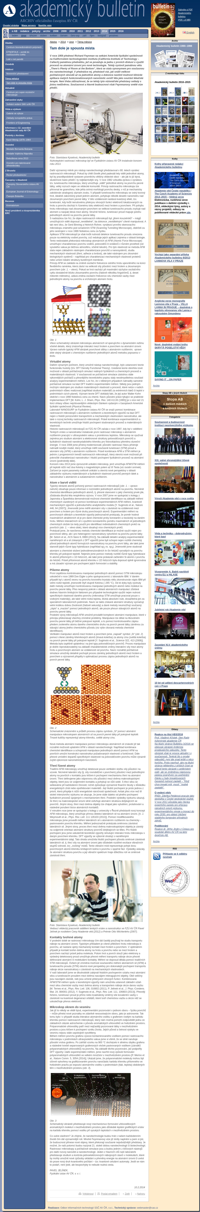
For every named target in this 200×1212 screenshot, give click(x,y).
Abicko (53, 42)
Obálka (9, 43)
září (85, 35)
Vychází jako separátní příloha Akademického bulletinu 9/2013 (172, 256)
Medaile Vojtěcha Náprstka (19, 153)
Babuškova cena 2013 (17, 158)
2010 (72, 31)
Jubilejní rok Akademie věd (170, 609)
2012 (88, 31)
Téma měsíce (12, 78)
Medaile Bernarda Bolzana (19, 149)
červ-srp (75, 35)
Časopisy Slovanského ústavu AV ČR (22, 185)
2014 (104, 31)
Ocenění (9, 145)
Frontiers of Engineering (18, 123)
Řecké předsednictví (16, 175)
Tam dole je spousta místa (19, 83)
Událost (9, 69)
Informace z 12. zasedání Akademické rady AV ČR (18, 129)
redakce (24, 31)
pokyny (36, 31)
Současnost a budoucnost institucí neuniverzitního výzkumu (174, 424)
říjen (92, 35)
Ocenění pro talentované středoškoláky (18, 164)
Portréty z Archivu (14, 135)
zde (188, 212)
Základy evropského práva (19, 118)
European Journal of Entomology (22, 191)
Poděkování (161, 825)
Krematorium (12, 205)
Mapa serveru (29, 25)
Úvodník (9, 64)
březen (33, 35)
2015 (112, 31)
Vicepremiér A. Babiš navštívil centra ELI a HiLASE (172, 573)
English (188, 32)
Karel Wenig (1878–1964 (18, 140)
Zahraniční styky (14, 100)
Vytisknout (88, 1193)
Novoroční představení (17, 73)
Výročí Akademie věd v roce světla (174, 498)
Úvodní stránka (11, 25)
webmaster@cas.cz (147, 1207)
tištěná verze (176, 197)
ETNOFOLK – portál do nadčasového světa (17, 53)
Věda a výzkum (13, 109)
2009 (64, 31)
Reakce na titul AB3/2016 (169, 734)
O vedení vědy (163, 792)
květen (53, 35)
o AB (14, 31)
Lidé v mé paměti (14, 59)
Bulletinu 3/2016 (174, 762)
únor (23, 35)
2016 (121, 31)
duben (43, 35)
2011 (80, 31)
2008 (55, 31)
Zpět (127, 1193)
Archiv (156, 385)
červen (63, 35)
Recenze (9, 201)
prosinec (113, 35)
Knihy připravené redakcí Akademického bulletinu (169, 166)
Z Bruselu (10, 170)
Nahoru (141, 1193)
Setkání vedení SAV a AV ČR (20, 104)
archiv (46, 31)
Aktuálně (9, 88)
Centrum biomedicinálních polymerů (23, 47)
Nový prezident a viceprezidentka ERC (22, 211)
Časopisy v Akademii (16, 180)
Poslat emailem (109, 1193)
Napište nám (44, 25)
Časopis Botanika (15, 196)
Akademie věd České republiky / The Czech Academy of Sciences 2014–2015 (173, 193)
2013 (96, 31)
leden (15, 35)
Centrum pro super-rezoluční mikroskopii (20, 93)
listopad (102, 35)
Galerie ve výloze (14, 113)
